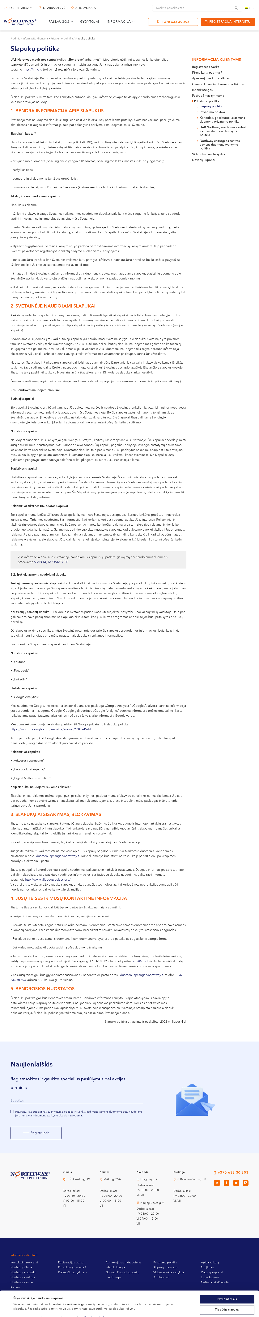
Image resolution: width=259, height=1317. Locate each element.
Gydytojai (89, 21)
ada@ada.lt (141, 961)
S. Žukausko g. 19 (78, 1179)
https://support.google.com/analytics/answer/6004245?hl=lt (53, 729)
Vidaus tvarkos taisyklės (208, 154)
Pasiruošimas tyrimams (208, 95)
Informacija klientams (35, 38)
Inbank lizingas (202, 90)
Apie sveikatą (85, 8)
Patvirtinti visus (227, 1275)
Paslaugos (59, 21)
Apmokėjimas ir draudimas (211, 78)
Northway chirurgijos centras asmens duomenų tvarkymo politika (220, 145)
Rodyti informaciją (157, 1309)
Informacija (119, 21)
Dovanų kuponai (203, 160)
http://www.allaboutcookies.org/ (47, 879)
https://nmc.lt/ (32, 69)
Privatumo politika (62, 38)
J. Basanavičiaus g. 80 (191, 1179)
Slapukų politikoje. (96, 1294)
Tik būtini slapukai (227, 1285)
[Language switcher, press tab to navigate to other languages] (250, 8)
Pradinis (15, 38)
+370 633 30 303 (175, 22)
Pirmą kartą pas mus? (207, 72)
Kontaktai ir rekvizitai (24, 1262)
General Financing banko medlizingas (218, 84)
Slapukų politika (211, 106)
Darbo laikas (19, 8)
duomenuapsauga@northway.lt (57, 856)
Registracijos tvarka (205, 67)
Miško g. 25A (112, 1179)
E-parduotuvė (54, 8)
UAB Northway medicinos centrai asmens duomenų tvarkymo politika (223, 131)
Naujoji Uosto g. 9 (152, 1203)
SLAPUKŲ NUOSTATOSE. (51, 562)
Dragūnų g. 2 (149, 1179)
